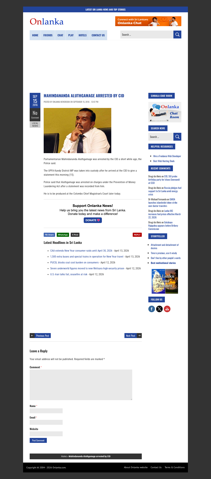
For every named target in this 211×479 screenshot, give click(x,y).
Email (33, 417)
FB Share (49, 235)
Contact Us (156, 467)
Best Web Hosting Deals (164, 161)
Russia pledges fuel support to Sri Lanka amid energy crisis (164, 191)
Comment (35, 117)
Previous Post (42, 335)
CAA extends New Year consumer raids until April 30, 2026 (81, 250)
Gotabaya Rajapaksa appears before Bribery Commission (163, 225)
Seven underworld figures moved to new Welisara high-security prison (87, 268)
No (35, 113)
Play (71, 35)
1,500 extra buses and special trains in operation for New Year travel (86, 256)
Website (34, 429)
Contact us (98, 35)
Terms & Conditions (175, 467)
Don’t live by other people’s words (166, 258)
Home (35, 35)
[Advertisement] (105, 67)
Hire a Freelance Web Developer (167, 156)
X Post (75, 235)
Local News (35, 124)
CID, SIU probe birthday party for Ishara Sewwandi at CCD (164, 179)
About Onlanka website (136, 467)
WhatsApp (63, 235)
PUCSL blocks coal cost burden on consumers (74, 262)
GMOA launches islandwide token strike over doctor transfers (162, 202)
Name (33, 406)
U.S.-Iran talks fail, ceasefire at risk (68, 274)
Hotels (83, 35)
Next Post (130, 335)
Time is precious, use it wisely (164, 253)
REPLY (137, 235)
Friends (47, 35)
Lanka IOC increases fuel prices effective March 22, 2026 (164, 214)
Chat (60, 35)
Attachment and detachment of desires (165, 246)
